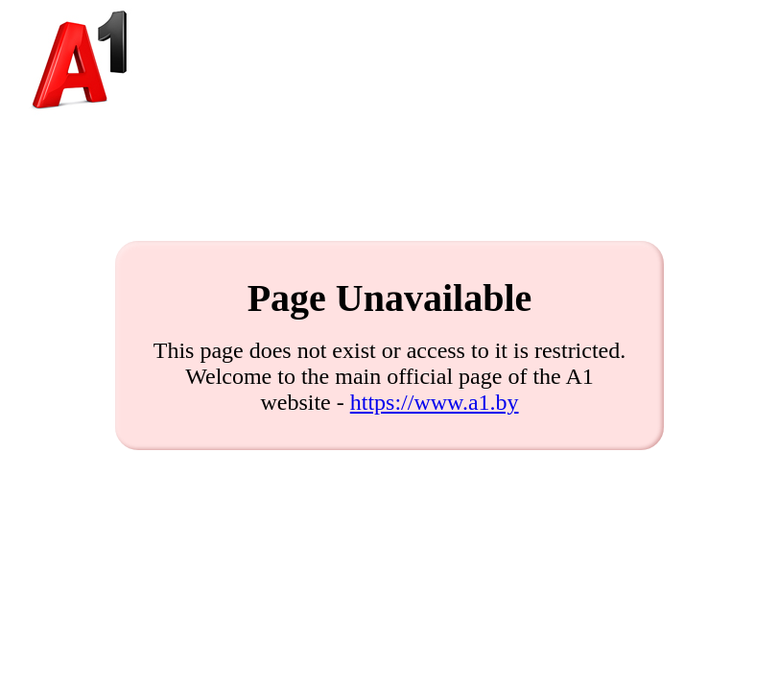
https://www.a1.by (434, 402)
